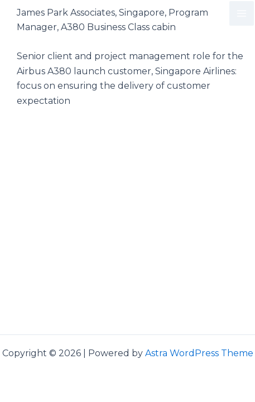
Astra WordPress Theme (199, 353)
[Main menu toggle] (241, 13)
